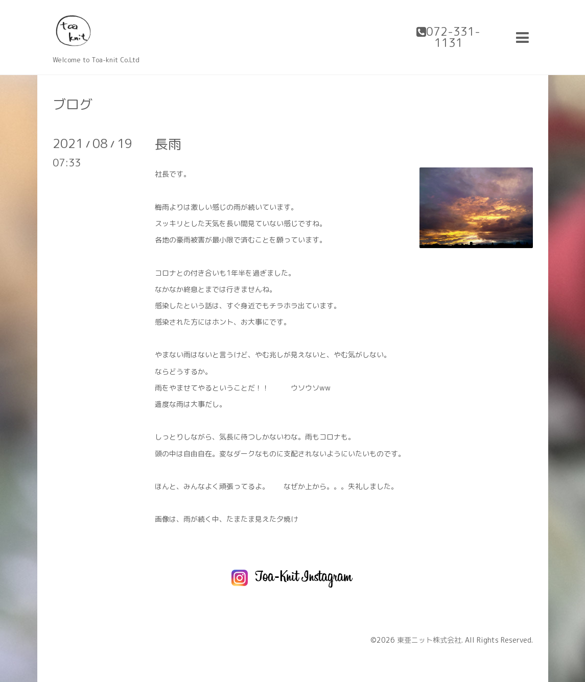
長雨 (168, 144)
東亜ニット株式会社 (429, 640)
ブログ (72, 104)
